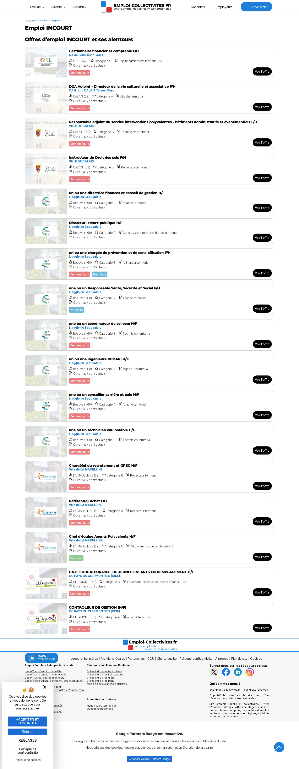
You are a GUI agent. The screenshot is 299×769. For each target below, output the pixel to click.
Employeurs (222, 7)
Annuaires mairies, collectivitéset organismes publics (44, 707)
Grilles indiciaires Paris (100, 680)
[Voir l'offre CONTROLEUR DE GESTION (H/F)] (149, 618)
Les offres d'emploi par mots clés (45, 674)
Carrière (79, 7)
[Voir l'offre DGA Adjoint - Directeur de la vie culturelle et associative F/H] (149, 97)
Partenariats (136, 659)
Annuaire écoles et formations (43, 711)
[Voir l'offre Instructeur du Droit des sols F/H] (149, 168)
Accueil (30, 20)
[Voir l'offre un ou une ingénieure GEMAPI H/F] (149, 370)
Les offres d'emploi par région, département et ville (54, 682)
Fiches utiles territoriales (102, 705)
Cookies (256, 659)
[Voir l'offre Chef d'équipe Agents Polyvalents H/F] (149, 547)
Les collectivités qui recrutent (43, 687)
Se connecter (256, 7)
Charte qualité (167, 659)
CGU (150, 659)
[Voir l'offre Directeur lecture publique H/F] (149, 231)
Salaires (58, 7)
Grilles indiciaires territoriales (104, 671)
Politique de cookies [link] (28, 760)
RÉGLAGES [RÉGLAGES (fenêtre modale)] (27, 740)
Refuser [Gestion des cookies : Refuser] (27, 732)
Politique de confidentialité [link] (27, 750)
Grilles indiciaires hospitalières (105, 674)
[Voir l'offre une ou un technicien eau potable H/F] (149, 441)
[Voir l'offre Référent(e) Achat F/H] (149, 512)
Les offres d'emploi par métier (43, 671)
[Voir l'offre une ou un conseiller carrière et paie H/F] (149, 405)
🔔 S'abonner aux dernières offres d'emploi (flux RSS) (54, 692)
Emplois (37, 7)
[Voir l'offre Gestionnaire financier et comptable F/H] (149, 62)
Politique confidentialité (196, 659)
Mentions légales (113, 659)
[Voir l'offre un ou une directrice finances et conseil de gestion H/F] (149, 201)
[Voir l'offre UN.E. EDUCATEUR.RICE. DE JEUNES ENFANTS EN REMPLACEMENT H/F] (149, 583)
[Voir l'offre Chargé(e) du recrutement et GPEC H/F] (149, 476)
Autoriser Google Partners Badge (149, 758)
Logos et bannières (84, 659)
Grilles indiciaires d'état (101, 677)
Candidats (195, 7)
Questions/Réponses (100, 708)
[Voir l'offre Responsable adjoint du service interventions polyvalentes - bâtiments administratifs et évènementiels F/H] (149, 133)
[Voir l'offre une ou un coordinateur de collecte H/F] (149, 334)
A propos (221, 659)
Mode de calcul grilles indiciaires (107, 683)
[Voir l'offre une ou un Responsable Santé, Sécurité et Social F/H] (149, 299)
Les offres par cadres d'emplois (44, 677)
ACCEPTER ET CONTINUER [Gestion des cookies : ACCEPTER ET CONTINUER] (27, 721)
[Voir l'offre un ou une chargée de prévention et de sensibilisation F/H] (149, 264)
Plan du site (239, 659)
